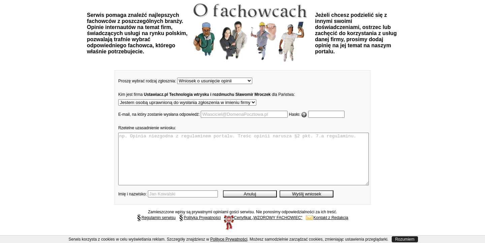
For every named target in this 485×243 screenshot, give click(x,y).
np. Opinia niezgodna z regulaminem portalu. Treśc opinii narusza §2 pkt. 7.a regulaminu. (243, 164)
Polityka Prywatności (200, 227)
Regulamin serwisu (156, 227)
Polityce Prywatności (228, 239)
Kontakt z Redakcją (327, 227)
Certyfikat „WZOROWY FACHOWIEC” (263, 227)
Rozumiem (404, 239)
